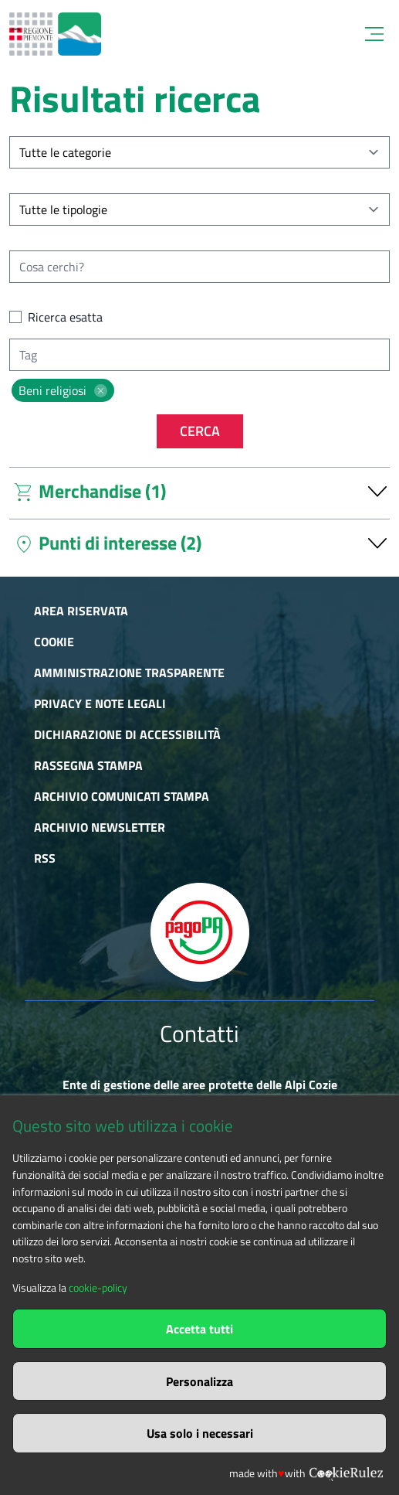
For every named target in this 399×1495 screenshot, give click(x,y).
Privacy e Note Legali (100, 703)
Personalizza (199, 1381)
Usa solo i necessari (200, 1433)
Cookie (54, 641)
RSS (45, 858)
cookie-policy (98, 1287)
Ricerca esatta (65, 317)
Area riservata (81, 610)
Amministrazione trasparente (129, 672)
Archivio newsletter (99, 827)
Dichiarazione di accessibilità (127, 734)
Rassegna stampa (88, 765)
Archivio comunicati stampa (121, 796)
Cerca (200, 431)
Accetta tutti (199, 1329)
